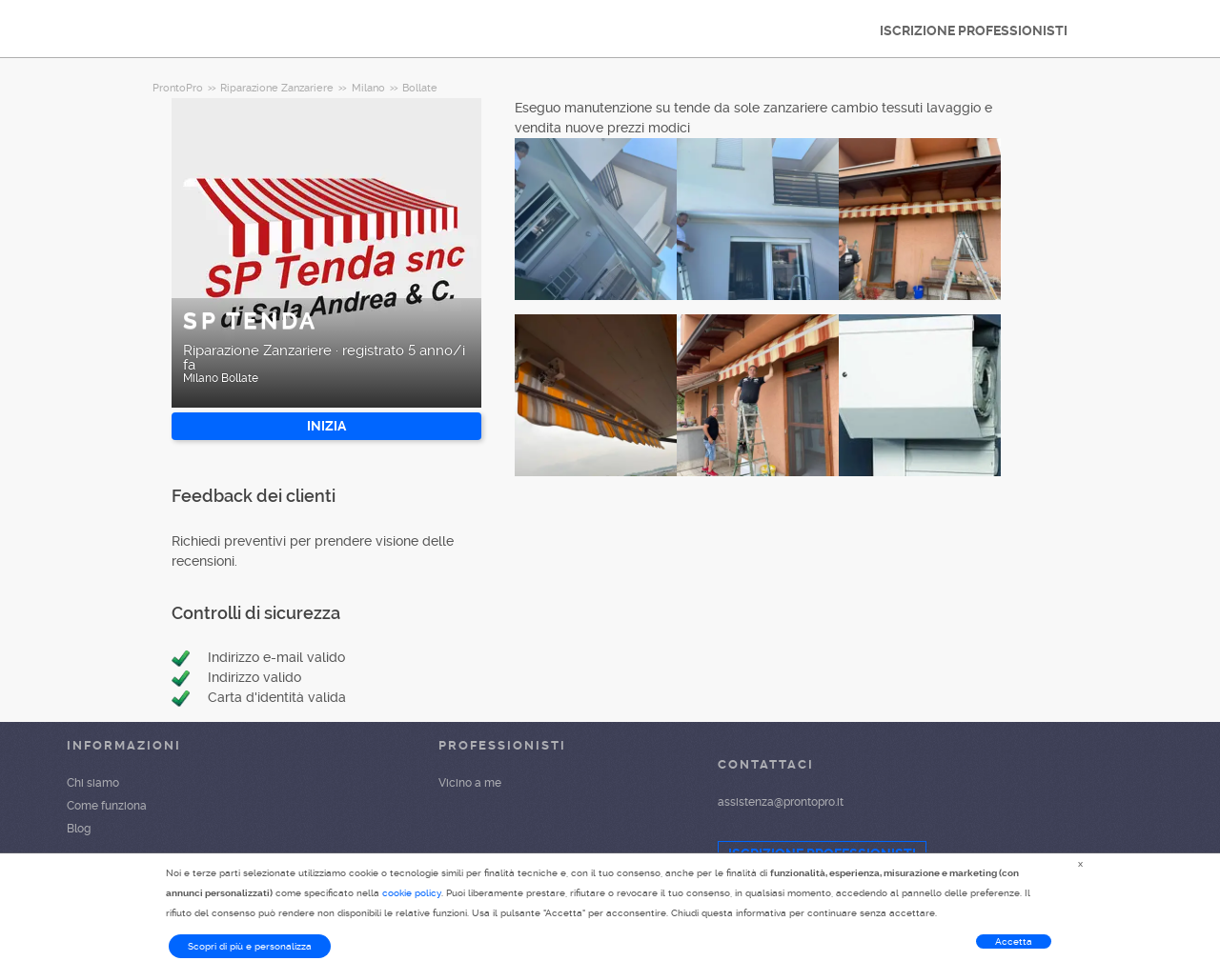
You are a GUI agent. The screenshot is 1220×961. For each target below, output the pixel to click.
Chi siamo (93, 783)
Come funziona (107, 805)
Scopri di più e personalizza (250, 946)
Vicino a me (469, 783)
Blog (79, 828)
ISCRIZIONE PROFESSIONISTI (974, 30)
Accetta (1013, 941)
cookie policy (411, 893)
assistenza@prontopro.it (781, 802)
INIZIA (326, 425)
